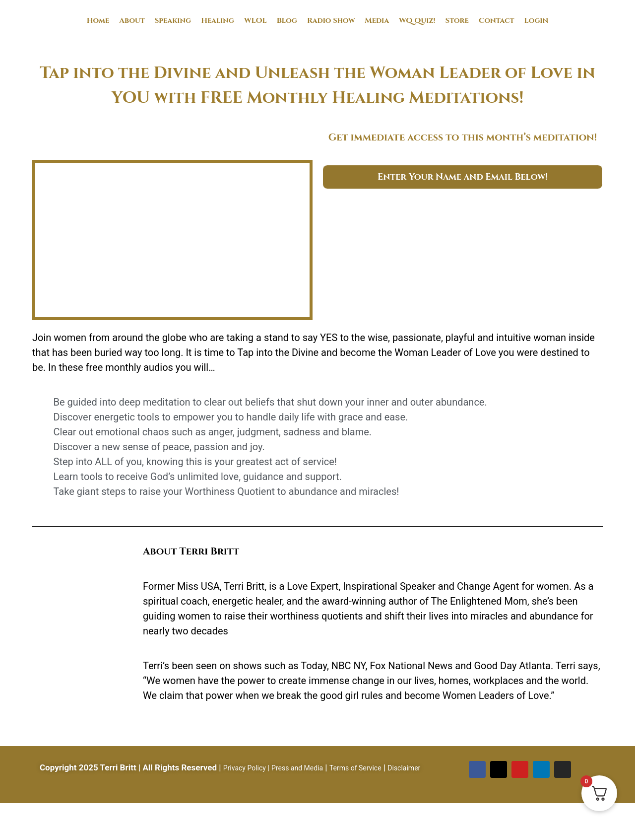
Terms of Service (355, 768)
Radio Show (331, 20)
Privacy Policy (244, 768)
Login (536, 20)
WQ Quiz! (417, 20)
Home (98, 20)
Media (377, 20)
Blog (287, 20)
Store (457, 20)
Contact (496, 20)
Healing (217, 20)
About (131, 20)
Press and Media (297, 768)
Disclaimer (403, 768)
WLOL (255, 20)
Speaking (173, 20)
